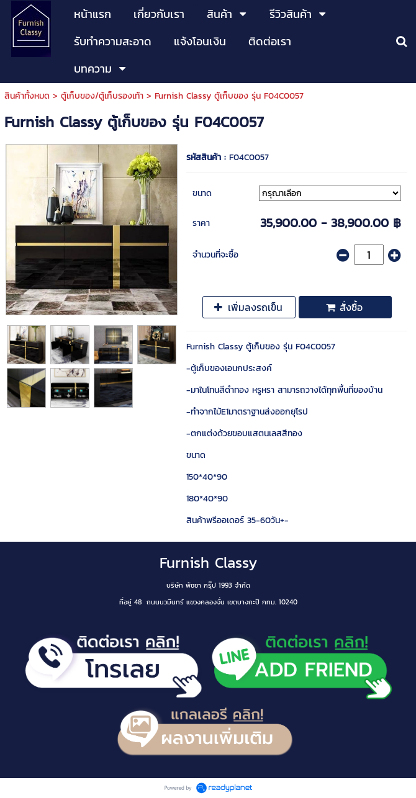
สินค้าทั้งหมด (27, 95)
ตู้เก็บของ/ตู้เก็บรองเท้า (102, 95)
